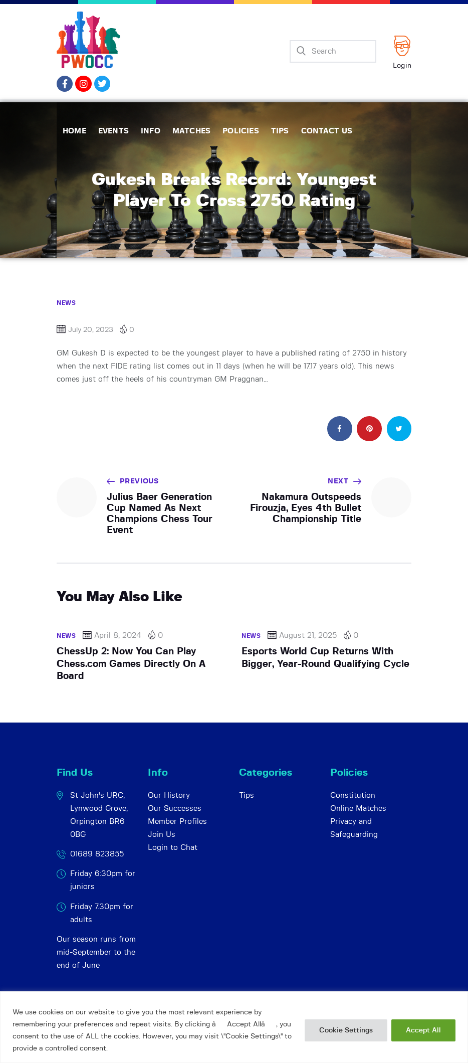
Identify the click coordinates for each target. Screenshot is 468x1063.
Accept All (423, 1030)
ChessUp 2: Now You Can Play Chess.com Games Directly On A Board (131, 664)
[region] (234, 1027)
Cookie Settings (346, 1030)
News (66, 303)
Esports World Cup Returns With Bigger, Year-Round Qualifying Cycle (325, 657)
